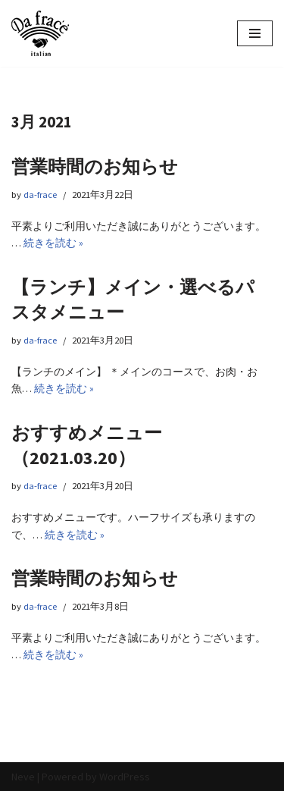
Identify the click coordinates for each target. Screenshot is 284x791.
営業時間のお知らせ (94, 166)
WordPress (124, 776)
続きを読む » (53, 243)
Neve (23, 776)
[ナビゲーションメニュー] (255, 33)
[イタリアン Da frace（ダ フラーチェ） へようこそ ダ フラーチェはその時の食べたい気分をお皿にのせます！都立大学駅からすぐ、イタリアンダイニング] (40, 33)
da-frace (40, 194)
